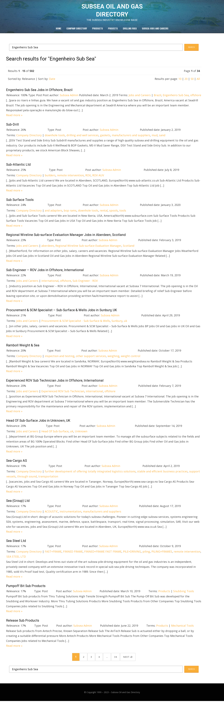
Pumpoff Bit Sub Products (25, 590)
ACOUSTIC (51, 516)
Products (97, 32)
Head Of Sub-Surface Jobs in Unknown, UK (38, 425)
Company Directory (76, 32)
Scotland (128, 250)
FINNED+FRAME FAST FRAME (103, 556)
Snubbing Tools (183, 595)
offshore (195, 99)
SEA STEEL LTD (16, 561)
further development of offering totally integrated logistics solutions (90, 476)
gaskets (105, 139)
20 (186, 83)
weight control (130, 360)
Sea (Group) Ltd (18, 505)
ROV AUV (98, 179)
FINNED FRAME (73, 556)
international (50, 285)
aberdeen (47, 250)
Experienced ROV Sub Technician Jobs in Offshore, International (55, 385)
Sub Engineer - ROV (85, 285)
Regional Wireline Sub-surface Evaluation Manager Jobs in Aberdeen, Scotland (66, 239)
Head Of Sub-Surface (55, 435)
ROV (88, 179)
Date (52, 83)
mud (155, 139)
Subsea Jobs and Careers (155, 32)
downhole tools (55, 139)
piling (146, 556)
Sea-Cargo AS (16, 465)
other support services (91, 360)
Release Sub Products (22, 625)
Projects (113, 32)
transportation (48, 480)
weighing (113, 360)
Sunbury (116, 325)
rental (104, 215)
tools (122, 215)
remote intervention (70, 179)
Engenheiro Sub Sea (176, 99)
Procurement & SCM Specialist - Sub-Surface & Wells (75, 325)
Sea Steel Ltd (16, 545)
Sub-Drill (12, 129)
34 (121, 662)
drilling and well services (82, 139)
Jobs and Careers (140, 99)
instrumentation (70, 516)
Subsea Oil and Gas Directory (125, 699)
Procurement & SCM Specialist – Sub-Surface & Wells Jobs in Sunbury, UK (61, 314)
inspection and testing (59, 360)
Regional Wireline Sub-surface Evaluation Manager (88, 250)
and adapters (53, 215)
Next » (136, 662)
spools (113, 215)
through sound (27, 480)
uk (125, 325)
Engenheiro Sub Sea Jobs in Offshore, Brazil (39, 94)
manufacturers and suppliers (131, 139)
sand (162, 139)
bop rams (70, 215)
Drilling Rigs (130, 32)
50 (192, 83)
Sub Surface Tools (20, 204)
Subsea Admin (69, 99)
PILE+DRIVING (132, 556)
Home (58, 32)
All (198, 83)
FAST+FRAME (53, 556)
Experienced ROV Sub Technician (62, 395)
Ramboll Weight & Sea (22, 349)
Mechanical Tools (182, 630)
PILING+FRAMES (161, 556)
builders (50, 179)
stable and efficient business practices (162, 476)
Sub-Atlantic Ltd (18, 169)
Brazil (157, 99)
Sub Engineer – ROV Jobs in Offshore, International (45, 274)
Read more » (14, 119)
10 (179, 83)
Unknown (81, 435)
